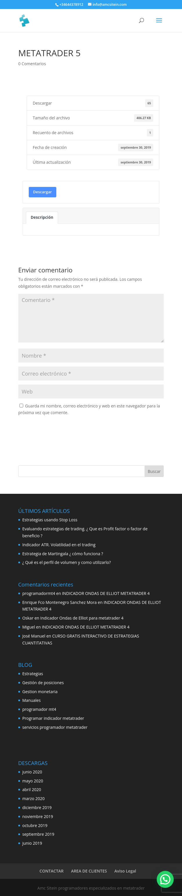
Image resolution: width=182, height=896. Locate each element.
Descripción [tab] (42, 217)
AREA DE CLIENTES (89, 871)
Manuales (31, 700)
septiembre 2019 (38, 834)
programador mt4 (39, 709)
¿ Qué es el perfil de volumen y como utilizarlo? (66, 562)
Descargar (42, 191)
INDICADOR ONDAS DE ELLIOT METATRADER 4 (106, 593)
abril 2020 (31, 789)
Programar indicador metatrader (53, 718)
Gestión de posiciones (43, 682)
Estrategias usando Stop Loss (50, 519)
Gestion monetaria (40, 691)
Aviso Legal (125, 871)
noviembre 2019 (37, 816)
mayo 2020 (32, 781)
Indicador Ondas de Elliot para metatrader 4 (81, 618)
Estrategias (32, 673)
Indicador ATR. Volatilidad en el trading (58, 544)
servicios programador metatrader (55, 727)
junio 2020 (32, 772)
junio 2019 (32, 843)
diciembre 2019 (37, 807)
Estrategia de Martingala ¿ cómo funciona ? (62, 553)
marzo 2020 (33, 798)
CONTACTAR (51, 871)
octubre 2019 (35, 825)
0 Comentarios (32, 63)
